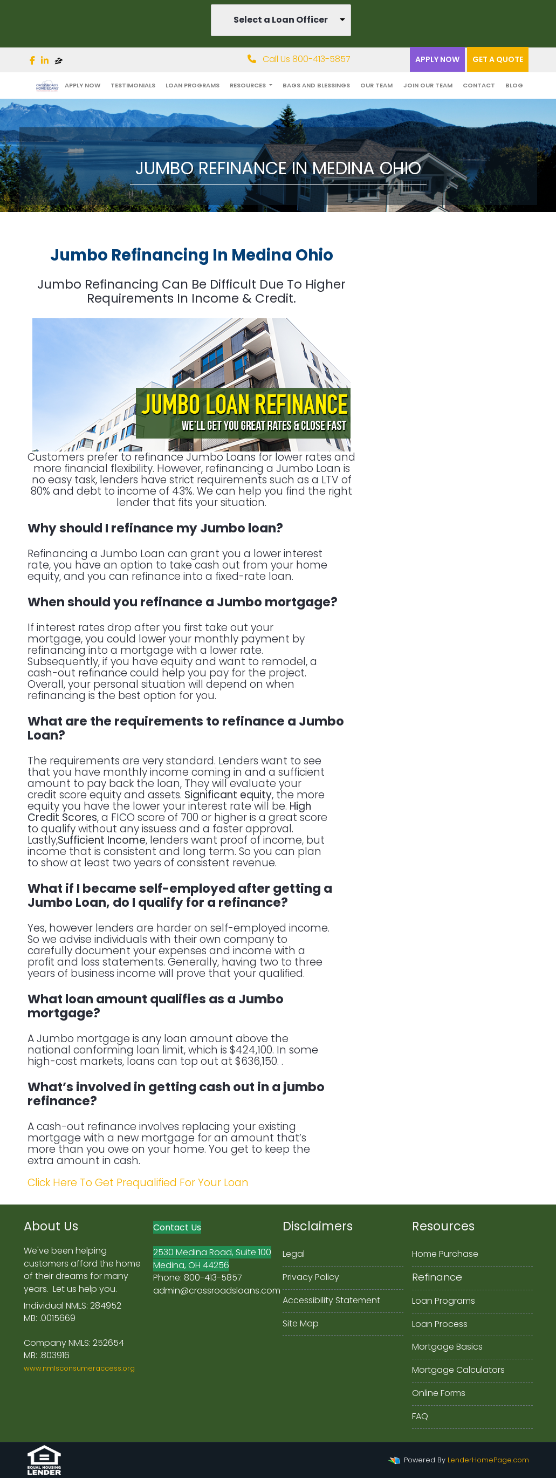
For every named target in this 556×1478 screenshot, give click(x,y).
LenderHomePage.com (488, 1460)
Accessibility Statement (331, 1300)
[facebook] (32, 60)
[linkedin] (45, 60)
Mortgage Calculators (458, 1370)
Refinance (437, 1277)
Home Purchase (445, 1254)
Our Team (376, 85)
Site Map (301, 1323)
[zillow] (58, 60)
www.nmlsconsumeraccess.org (79, 1368)
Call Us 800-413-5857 (299, 59)
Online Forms (438, 1393)
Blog (514, 85)
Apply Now (437, 59)
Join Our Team (427, 85)
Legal (294, 1254)
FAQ (420, 1416)
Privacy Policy (311, 1277)
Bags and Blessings (316, 85)
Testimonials (133, 85)
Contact (479, 85)
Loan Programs (192, 85)
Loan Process (440, 1324)
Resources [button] (248, 85)
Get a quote (497, 59)
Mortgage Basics (447, 1346)
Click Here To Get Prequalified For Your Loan (138, 1182)
